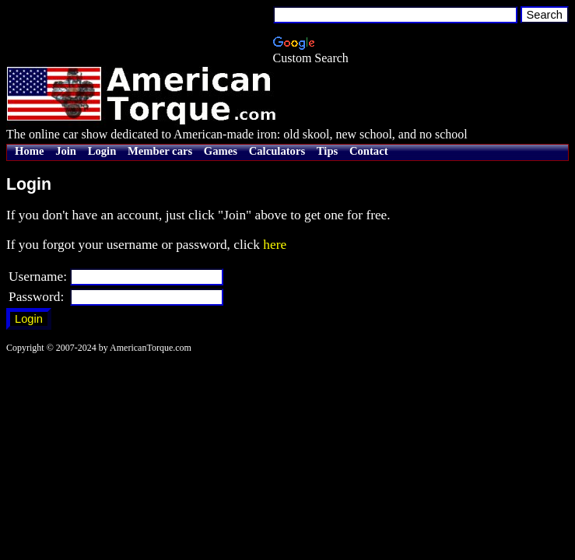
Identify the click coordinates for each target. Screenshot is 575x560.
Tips (327, 151)
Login (102, 151)
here (274, 244)
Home (29, 151)
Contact (368, 151)
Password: (36, 296)
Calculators (277, 151)
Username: (38, 276)
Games (220, 151)
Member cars (160, 151)
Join (65, 151)
